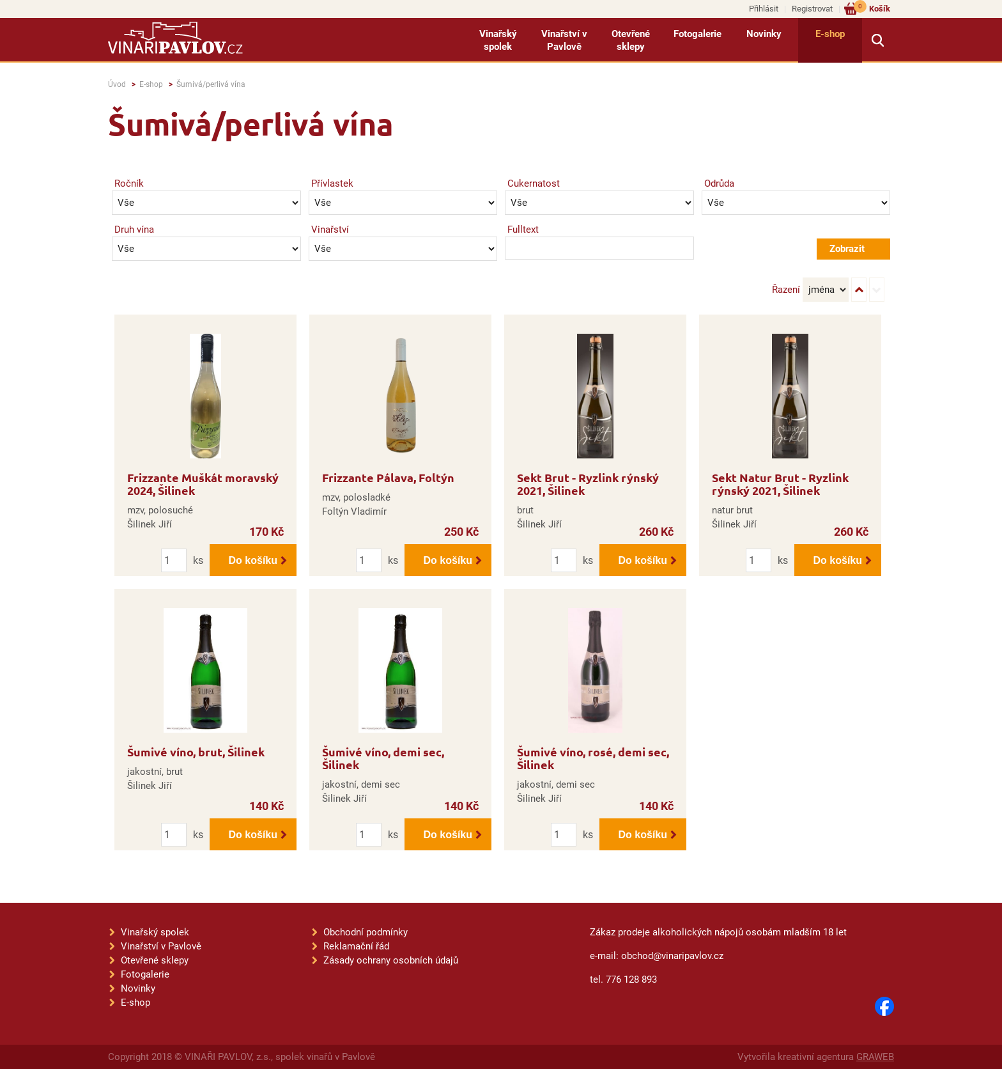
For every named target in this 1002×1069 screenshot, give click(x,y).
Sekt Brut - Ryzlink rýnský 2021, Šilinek (588, 483)
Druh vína (134, 229)
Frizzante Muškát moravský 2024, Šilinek (203, 483)
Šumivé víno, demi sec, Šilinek (383, 758)
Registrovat (812, 8)
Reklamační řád (356, 946)
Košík (872, 8)
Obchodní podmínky (365, 932)
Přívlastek (332, 183)
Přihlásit (763, 8)
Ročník (129, 183)
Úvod (117, 84)
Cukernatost (533, 183)
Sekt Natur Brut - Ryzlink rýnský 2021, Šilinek (780, 483)
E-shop (830, 34)
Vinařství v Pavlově (564, 40)
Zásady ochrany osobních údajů (390, 960)
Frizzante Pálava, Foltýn (388, 477)
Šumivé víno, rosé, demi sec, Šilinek (593, 758)
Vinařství (330, 229)
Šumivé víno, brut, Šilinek (196, 751)
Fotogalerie (697, 34)
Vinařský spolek (498, 40)
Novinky (764, 34)
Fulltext (523, 229)
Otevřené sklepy (631, 40)
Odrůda (719, 183)
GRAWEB (875, 1057)
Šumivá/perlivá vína (210, 84)
